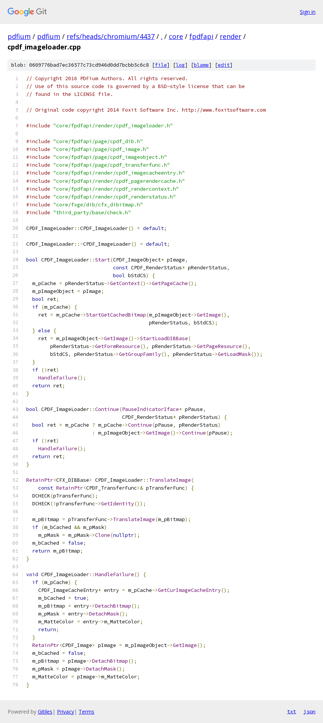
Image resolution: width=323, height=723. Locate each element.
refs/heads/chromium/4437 (111, 36)
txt (291, 711)
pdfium (19, 36)
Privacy (65, 711)
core (176, 36)
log (180, 65)
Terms (86, 711)
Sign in (308, 11)
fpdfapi (201, 36)
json (310, 711)
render (230, 36)
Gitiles (45, 711)
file (161, 65)
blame (201, 65)
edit (224, 65)
